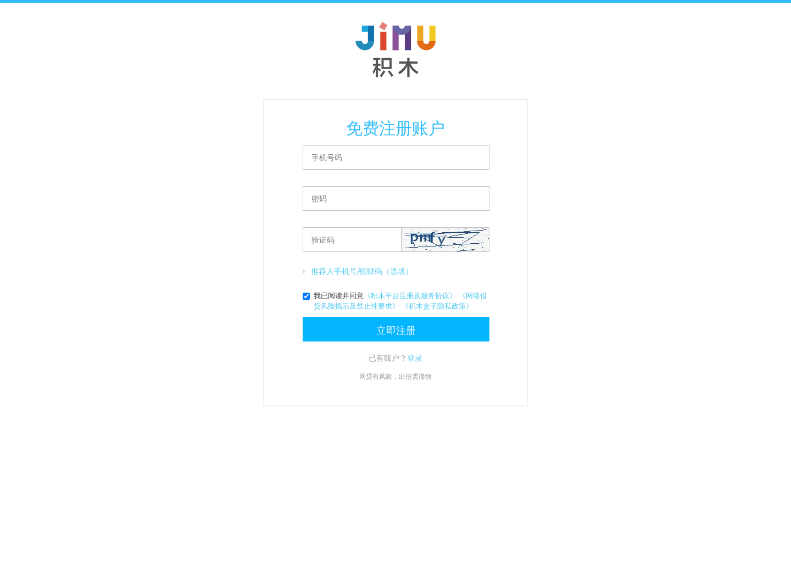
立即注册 (396, 329)
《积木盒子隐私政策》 (437, 305)
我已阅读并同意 (395, 300)
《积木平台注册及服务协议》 (410, 295)
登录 (414, 357)
